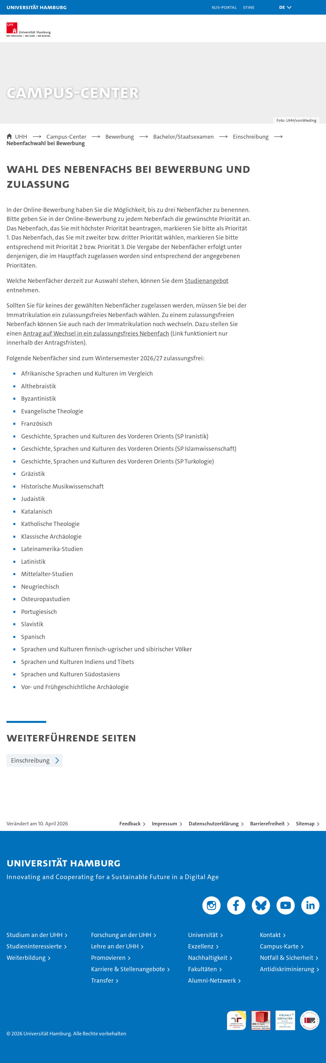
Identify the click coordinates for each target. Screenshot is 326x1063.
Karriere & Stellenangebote (128, 969)
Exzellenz (201, 946)
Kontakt (270, 935)
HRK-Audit (282, 1017)
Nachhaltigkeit (207, 958)
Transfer (102, 980)
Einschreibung (30, 760)
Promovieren (108, 958)
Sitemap (305, 823)
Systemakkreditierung (309, 1014)
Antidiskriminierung (287, 969)
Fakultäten (202, 969)
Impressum (164, 823)
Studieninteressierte (34, 946)
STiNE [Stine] (248, 7)
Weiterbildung (26, 958)
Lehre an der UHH (115, 946)
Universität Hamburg (37, 7)
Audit (257, 1014)
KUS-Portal (224, 7)
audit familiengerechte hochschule (236, 1020)
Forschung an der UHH (121, 935)
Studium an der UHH (34, 935)
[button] (284, 7)
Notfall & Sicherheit (286, 958)
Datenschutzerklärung (214, 823)
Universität (203, 935)
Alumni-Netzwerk (212, 980)
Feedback (130, 823)
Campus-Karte (279, 946)
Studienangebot (206, 281)
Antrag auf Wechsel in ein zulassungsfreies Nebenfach (96, 333)
